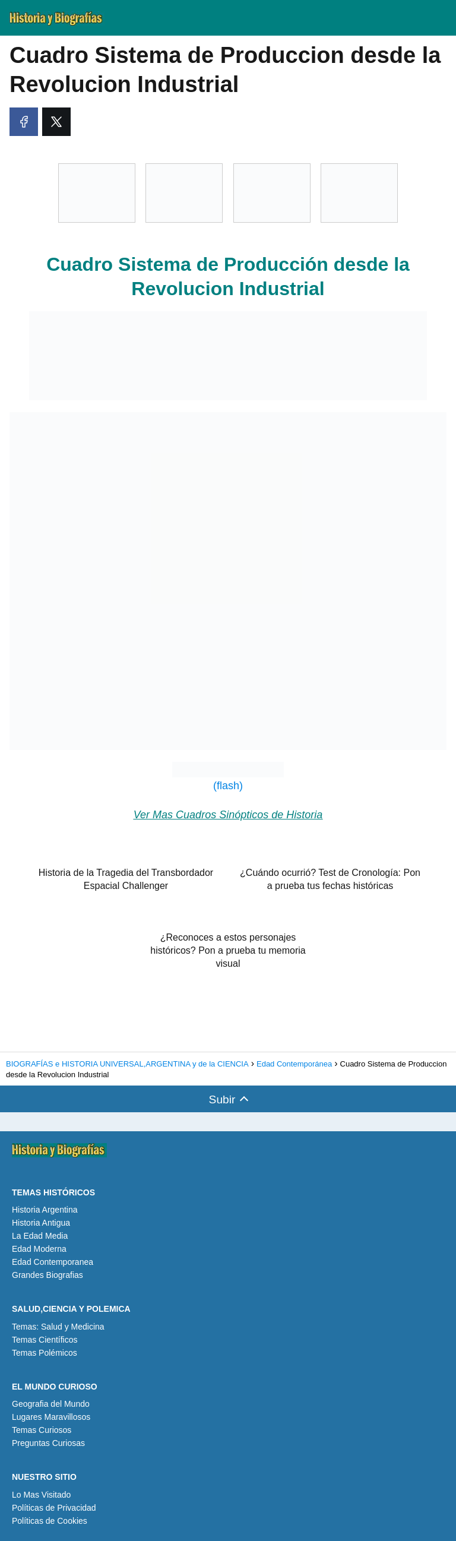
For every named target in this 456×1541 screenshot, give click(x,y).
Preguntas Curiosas (48, 1443)
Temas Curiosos (41, 1430)
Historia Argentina (45, 1209)
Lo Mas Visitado (41, 1494)
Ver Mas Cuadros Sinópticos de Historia (228, 815)
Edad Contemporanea (52, 1262)
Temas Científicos (44, 1339)
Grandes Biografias (47, 1275)
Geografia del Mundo (51, 1404)
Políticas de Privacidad (54, 1507)
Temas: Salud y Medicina (58, 1326)
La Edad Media (40, 1236)
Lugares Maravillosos (51, 1417)
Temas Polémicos (44, 1353)
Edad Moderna (39, 1249)
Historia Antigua (41, 1222)
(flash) (228, 777)
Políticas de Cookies (49, 1521)
